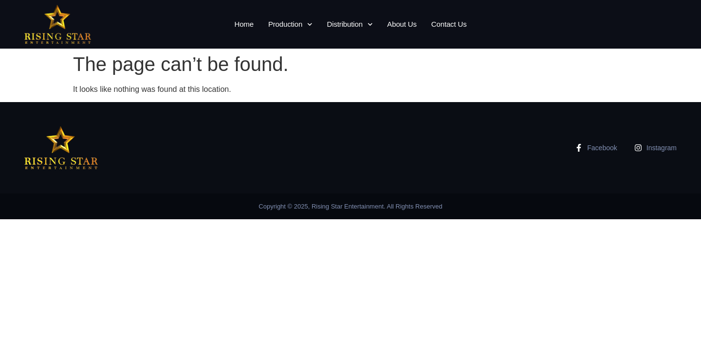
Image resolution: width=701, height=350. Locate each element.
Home (243, 24)
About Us (402, 24)
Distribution (350, 24)
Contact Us (449, 24)
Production (290, 24)
